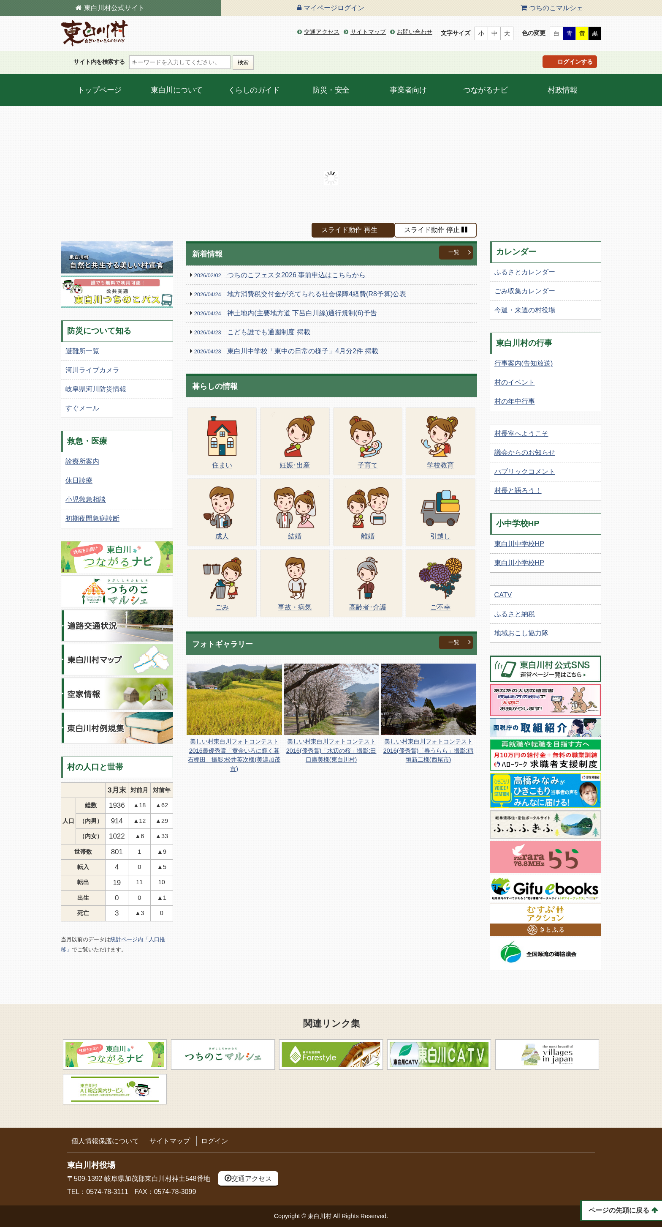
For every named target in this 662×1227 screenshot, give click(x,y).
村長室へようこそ (521, 433)
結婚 (295, 511)
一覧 (453, 252)
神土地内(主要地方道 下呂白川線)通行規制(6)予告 (285, 313)
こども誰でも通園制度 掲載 (252, 332)
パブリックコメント (524, 471)
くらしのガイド (254, 90)
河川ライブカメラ (92, 370)
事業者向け (408, 90)
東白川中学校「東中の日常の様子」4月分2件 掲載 (286, 351)
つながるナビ (485, 90)
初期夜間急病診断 (92, 518)
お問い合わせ (414, 31)
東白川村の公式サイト (94, 33)
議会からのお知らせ (524, 452)
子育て (368, 440)
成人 (222, 511)
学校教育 (440, 440)
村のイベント (514, 382)
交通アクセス (321, 31)
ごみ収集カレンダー (524, 291)
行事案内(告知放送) (523, 363)
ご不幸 (440, 582)
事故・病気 (295, 582)
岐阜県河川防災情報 (95, 389)
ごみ (222, 582)
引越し (440, 511)
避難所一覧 (82, 351)
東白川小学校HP (519, 562)
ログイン (214, 1141)
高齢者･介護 (368, 582)
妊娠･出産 (295, 440)
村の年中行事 (514, 401)
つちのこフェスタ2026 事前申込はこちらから (280, 275)
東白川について (177, 90)
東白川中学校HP (519, 543)
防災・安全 (331, 90)
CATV (503, 594)
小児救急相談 (85, 499)
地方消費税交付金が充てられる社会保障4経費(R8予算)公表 (300, 294)
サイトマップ (368, 31)
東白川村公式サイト (114, 7)
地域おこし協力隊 (521, 633)
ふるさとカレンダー (524, 272)
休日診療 (78, 480)
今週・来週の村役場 (524, 310)
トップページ (99, 90)
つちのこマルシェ (556, 7)
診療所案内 (82, 461)
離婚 (368, 511)
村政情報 (562, 90)
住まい (222, 440)
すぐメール (82, 408)
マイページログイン (334, 7)
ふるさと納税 (514, 614)
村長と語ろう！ (518, 490)
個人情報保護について (105, 1141)
